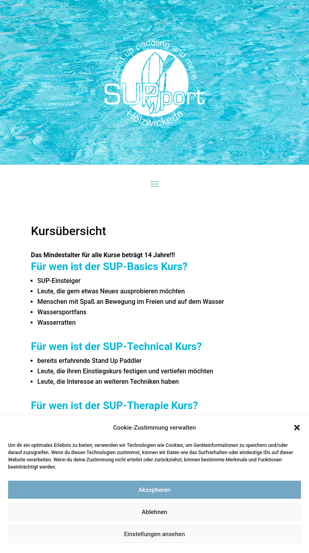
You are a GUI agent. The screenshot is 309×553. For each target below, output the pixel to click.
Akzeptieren (154, 490)
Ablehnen (154, 512)
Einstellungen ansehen (154, 534)
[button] (297, 428)
